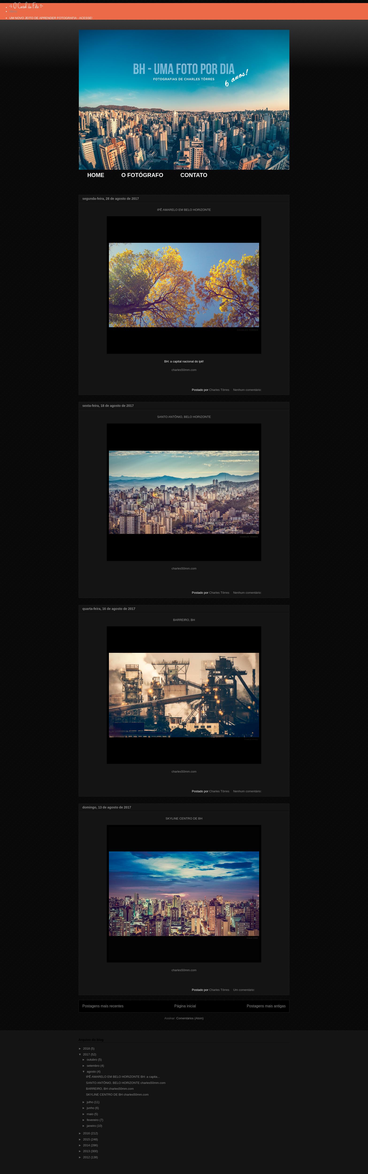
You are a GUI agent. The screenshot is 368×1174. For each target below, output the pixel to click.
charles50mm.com (184, 370)
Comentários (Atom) (189, 1018)
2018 (87, 1048)
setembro (93, 1065)
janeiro (92, 1126)
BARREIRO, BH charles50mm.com (110, 1088)
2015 (87, 1139)
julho (90, 1102)
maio (90, 1114)
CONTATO (193, 175)
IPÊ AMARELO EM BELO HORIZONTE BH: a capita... (123, 1076)
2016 (87, 1133)
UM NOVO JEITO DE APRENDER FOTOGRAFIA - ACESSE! (50, 18)
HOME (95, 175)
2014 (87, 1145)
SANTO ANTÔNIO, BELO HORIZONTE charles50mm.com (125, 1083)
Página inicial (185, 1006)
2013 (87, 1151)
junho (91, 1108)
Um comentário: (244, 990)
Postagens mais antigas (266, 1006)
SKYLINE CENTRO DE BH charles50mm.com (117, 1094)
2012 (87, 1157)
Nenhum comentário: (247, 390)
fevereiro (93, 1120)
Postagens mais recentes (102, 1006)
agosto (92, 1071)
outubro (92, 1059)
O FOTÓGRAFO (142, 175)
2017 (87, 1054)
